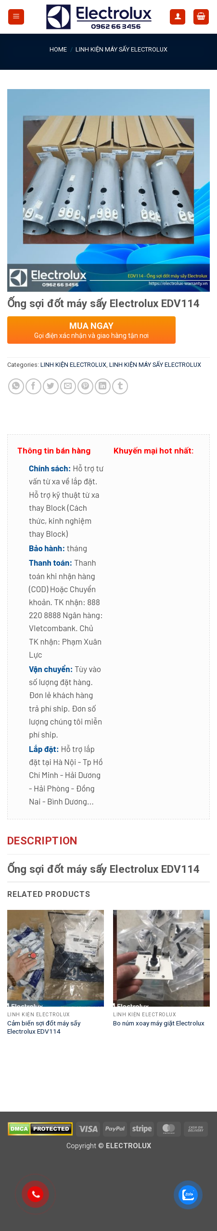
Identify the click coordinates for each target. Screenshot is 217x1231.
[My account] (177, 17)
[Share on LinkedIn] (103, 386)
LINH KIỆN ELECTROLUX (73, 364)
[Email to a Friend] (68, 386)
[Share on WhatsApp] (16, 386)
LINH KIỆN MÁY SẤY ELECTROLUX (121, 49)
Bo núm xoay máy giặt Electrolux (158, 1023)
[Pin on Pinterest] (85, 386)
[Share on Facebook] (33, 386)
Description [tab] (42, 841)
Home (58, 49)
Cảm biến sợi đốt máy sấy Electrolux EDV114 (43, 1027)
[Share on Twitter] (51, 386)
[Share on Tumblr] (120, 386)
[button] (16, 17)
